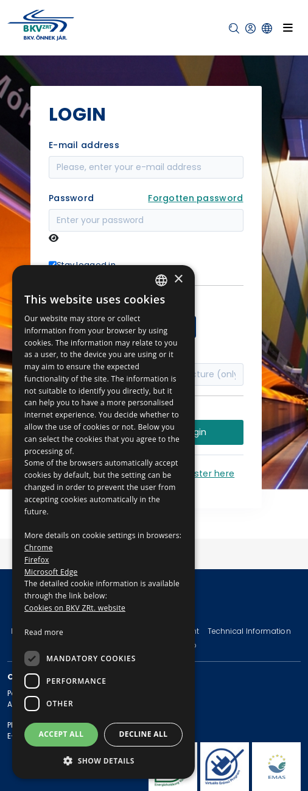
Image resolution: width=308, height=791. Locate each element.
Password (71, 198)
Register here (205, 473)
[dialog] (103, 522)
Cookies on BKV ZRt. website (74, 608)
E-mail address (84, 145)
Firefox (36, 560)
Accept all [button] (61, 734)
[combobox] (161, 280)
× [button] (178, 279)
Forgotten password (195, 198)
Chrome (38, 547)
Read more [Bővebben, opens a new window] (43, 632)
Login (195, 432)
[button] (234, 28)
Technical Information (249, 631)
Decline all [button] (143, 734)
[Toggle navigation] (288, 27)
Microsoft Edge (51, 572)
